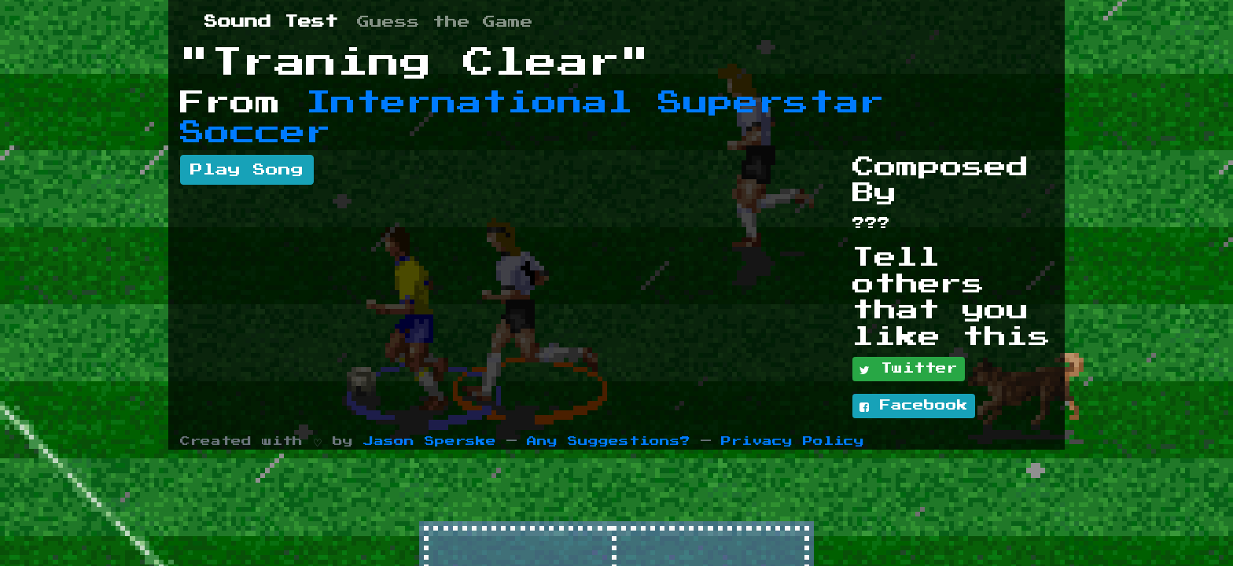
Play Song (247, 170)
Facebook (913, 406)
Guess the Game (445, 22)
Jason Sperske (429, 441)
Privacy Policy (792, 441)
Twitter (908, 369)
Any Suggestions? (608, 441)
